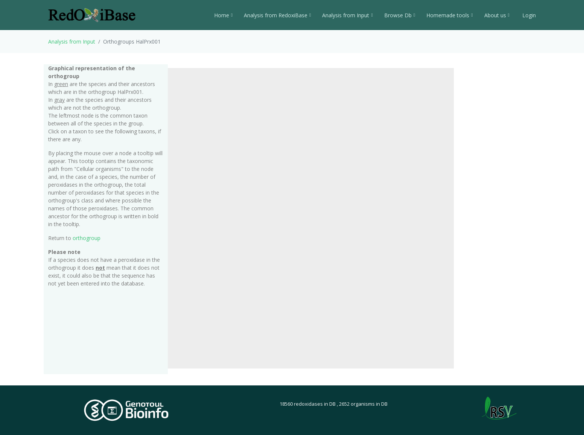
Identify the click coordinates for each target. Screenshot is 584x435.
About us (496, 15)
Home (223, 15)
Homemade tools (449, 15)
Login (528, 15)
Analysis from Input (347, 15)
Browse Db (399, 15)
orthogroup (86, 238)
